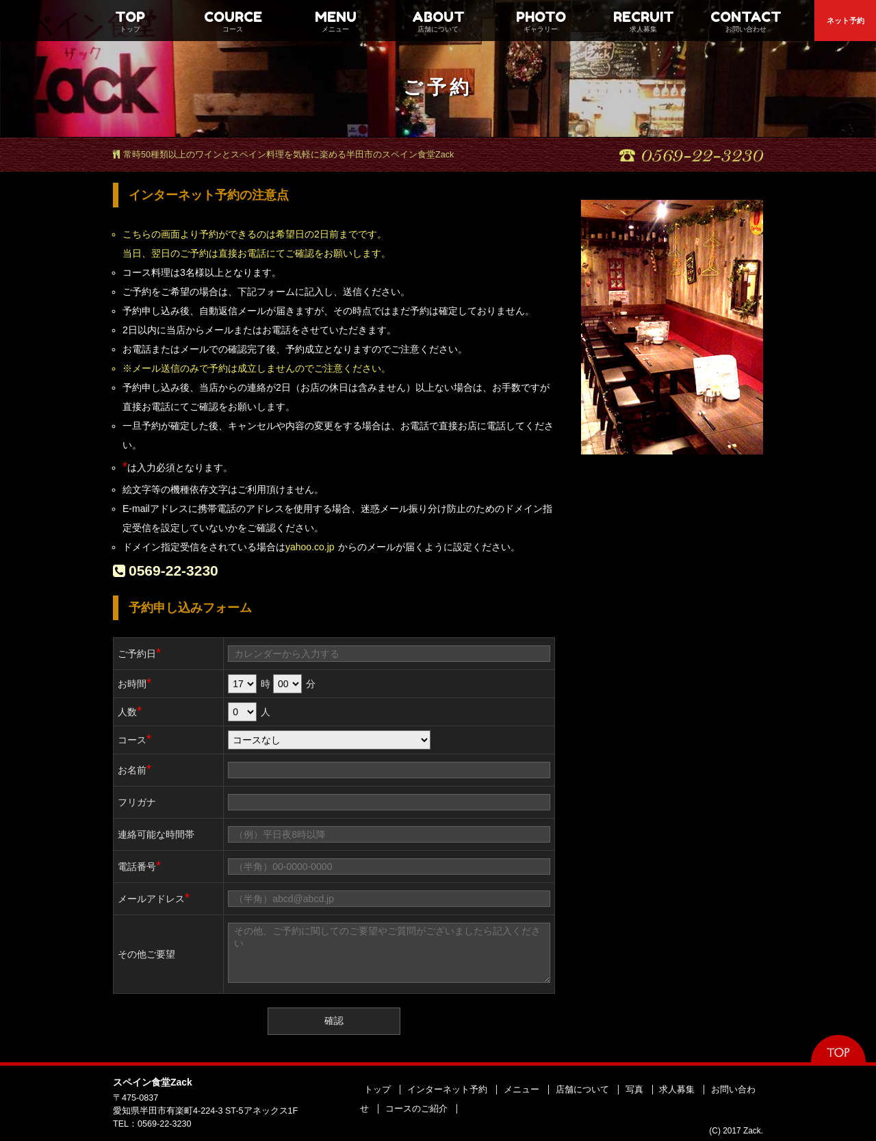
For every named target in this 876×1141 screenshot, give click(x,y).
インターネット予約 (447, 1089)
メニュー (521, 1089)
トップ (377, 1089)
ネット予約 (845, 20)
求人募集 (677, 1089)
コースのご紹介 (416, 1109)
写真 (634, 1089)
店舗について (582, 1089)
